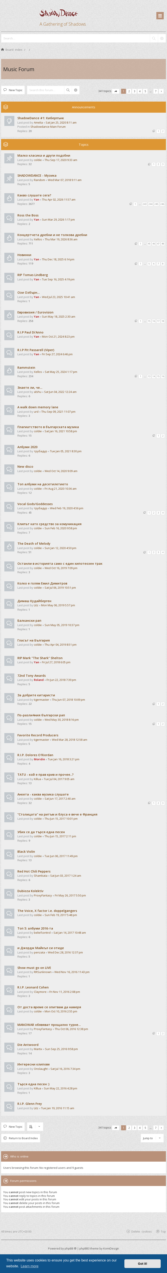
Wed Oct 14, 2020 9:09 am (61, 471)
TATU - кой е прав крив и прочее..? (45, 774)
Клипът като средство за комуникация (49, 524)
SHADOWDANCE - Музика (37, 175)
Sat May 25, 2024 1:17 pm (61, 372)
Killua (37, 779)
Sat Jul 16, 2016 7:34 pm (65, 1069)
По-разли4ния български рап (41, 715)
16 (153, 321)
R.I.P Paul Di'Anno (30, 332)
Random (39, 180)
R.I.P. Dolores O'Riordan (35, 755)
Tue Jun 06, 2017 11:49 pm (61, 856)
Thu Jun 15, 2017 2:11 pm (60, 836)
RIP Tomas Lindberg (32, 275)
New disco (25, 466)
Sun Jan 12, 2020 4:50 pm (60, 548)
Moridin (39, 759)
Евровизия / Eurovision (35, 312)
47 (158, 243)
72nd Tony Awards (31, 675)
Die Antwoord (27, 1045)
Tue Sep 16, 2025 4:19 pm (58, 279)
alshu (37, 392)
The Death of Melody (33, 543)
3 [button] (134, 91)
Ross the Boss (27, 215)
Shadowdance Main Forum (48, 127)
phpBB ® (71, 1248)
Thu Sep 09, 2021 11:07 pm (58, 412)
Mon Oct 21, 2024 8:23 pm (58, 336)
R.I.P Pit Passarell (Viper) (35, 350)
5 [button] (145, 91)
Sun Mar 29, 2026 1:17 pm (58, 219)
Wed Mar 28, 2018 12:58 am (69, 740)
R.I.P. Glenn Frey (29, 1104)
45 (149, 243)
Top (163, 1231)
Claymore (40, 992)
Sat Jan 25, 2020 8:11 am (61, 122)
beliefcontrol (42, 933)
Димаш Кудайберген (34, 601)
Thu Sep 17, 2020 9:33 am (61, 160)
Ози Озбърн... (28, 292)
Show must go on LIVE (34, 968)
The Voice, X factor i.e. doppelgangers (47, 911)
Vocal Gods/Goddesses (35, 504)
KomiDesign (111, 1248)
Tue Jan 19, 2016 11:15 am (57, 1108)
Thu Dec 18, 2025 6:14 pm (58, 259)
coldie (38, 160)
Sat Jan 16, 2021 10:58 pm (61, 431)
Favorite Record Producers (37, 735)
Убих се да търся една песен (41, 832)
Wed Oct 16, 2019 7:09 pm (61, 568)
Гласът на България (33, 640)
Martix (38, 1049)
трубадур (40, 451)
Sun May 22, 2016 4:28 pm (60, 1088)
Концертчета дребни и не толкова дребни (52, 235)
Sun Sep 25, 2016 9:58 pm (61, 1049)
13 (149, 376)
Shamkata (40, 876)
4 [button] (140, 91)
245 (156, 204)
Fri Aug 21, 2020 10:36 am (61, 489)
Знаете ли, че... (29, 387)
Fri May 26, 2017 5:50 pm (70, 895)
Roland (39, 680)
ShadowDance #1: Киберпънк (40, 118)
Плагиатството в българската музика (48, 427)
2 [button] (129, 91)
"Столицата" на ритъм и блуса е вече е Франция (57, 814)
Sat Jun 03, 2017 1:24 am (65, 876)
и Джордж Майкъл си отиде (40, 948)
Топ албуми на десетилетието (42, 484)
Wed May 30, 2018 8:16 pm (62, 720)
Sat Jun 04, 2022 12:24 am (60, 392)
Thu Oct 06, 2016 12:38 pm (71, 1029)
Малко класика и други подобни (43, 155)
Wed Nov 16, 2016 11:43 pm (72, 972)
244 (150, 204)
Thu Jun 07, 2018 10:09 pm (68, 700)
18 (163, 321)
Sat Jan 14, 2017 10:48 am (69, 933)
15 (149, 321)
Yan (36, 199)
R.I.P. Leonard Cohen (33, 987)
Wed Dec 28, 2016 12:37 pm (65, 952)
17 (158, 321)
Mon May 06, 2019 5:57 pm (58, 605)
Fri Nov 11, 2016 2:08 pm (64, 992)
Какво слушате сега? (34, 195)
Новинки (24, 255)
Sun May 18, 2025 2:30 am (58, 316)
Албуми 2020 (27, 447)
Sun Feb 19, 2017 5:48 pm (61, 915)
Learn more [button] (29, 1266)
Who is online (19, 1156)
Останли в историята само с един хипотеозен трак (59, 563)
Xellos (38, 239)
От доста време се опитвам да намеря (49, 1007)
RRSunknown (43, 972)
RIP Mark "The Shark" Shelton (40, 658)
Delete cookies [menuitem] (141, 1231)
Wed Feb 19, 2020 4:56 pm (66, 508)
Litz (36, 605)
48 (163, 243)
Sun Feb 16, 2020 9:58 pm (61, 528)
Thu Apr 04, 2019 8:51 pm (61, 645)
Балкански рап (29, 620)
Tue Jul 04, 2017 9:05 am (59, 779)
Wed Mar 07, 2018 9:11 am (65, 180)
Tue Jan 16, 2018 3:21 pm (63, 759)
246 (162, 204)
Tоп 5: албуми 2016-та (35, 928)
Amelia (38, 122)
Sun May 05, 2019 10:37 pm (62, 625)
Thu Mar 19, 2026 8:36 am (61, 239)
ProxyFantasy (43, 895)
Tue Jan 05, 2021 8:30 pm (66, 451)
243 (145, 204)
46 (153, 243)
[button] (115, 91)
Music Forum (18, 69)
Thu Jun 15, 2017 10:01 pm (61, 819)
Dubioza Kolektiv (30, 891)
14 (153, 376)
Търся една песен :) (33, 1084)
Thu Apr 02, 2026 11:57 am (58, 199)
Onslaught (41, 1069)
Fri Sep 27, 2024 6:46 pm (57, 354)
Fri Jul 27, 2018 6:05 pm (56, 662)
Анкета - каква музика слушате (43, 794)
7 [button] (156, 91)
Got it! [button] (142, 1263)
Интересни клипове (33, 1064)
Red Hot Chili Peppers (33, 871)
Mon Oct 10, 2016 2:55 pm (61, 1011)
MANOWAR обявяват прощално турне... (49, 1025)
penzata (39, 952)
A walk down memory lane (37, 407)
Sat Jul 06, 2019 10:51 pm (60, 588)
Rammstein (26, 367)
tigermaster (41, 700)
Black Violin (26, 851)
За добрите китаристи (36, 695)
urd (36, 412)
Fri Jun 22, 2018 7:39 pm (61, 680)
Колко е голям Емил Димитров (42, 583)
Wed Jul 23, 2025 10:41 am (58, 297)
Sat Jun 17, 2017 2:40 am (60, 799)
